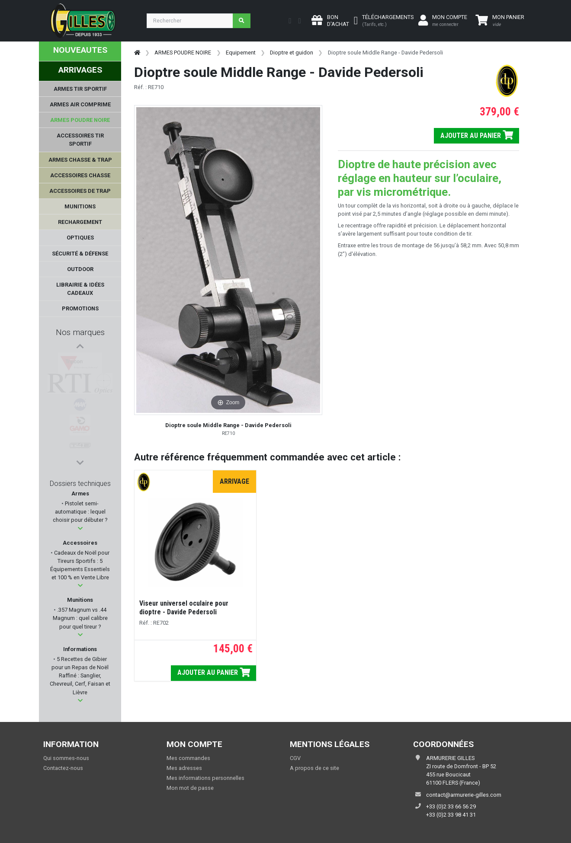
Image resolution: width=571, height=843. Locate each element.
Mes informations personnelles (205, 778)
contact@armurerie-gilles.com (463, 795)
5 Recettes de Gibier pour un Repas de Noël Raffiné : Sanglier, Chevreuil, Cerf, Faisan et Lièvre (80, 676)
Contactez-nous (63, 768)
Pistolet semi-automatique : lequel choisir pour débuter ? (80, 511)
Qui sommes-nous (66, 758)
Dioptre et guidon (291, 52)
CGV (295, 758)
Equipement (241, 52)
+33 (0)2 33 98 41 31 (451, 814)
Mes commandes (188, 758)
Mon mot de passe (190, 788)
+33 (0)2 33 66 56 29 (451, 806)
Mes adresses (184, 768)
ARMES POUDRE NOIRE (182, 52)
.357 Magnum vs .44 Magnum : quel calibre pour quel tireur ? (80, 618)
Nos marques (80, 332)
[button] (80, 528)
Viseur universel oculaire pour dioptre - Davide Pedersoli (183, 607)
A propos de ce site (314, 768)
